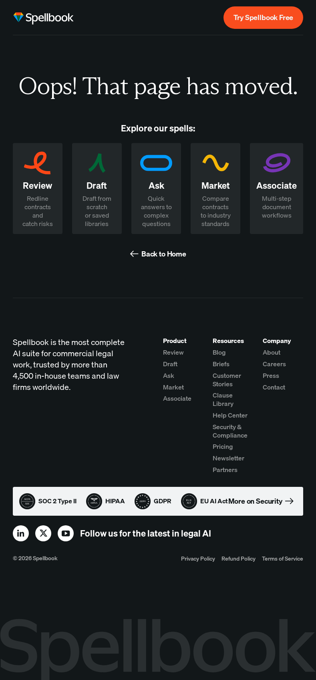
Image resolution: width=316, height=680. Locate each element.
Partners (225, 469)
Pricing (223, 446)
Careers (274, 364)
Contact (274, 387)
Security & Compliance (230, 431)
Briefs (221, 364)
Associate (177, 398)
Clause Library (223, 399)
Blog (219, 352)
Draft (170, 364)
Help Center (230, 415)
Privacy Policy (198, 558)
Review (173, 352)
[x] (43, 533)
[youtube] (66, 533)
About (271, 352)
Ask (168, 375)
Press (271, 375)
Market (173, 387)
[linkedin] (21, 533)
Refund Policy (238, 558)
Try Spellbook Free (263, 17)
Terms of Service (282, 558)
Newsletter (228, 458)
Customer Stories (227, 379)
